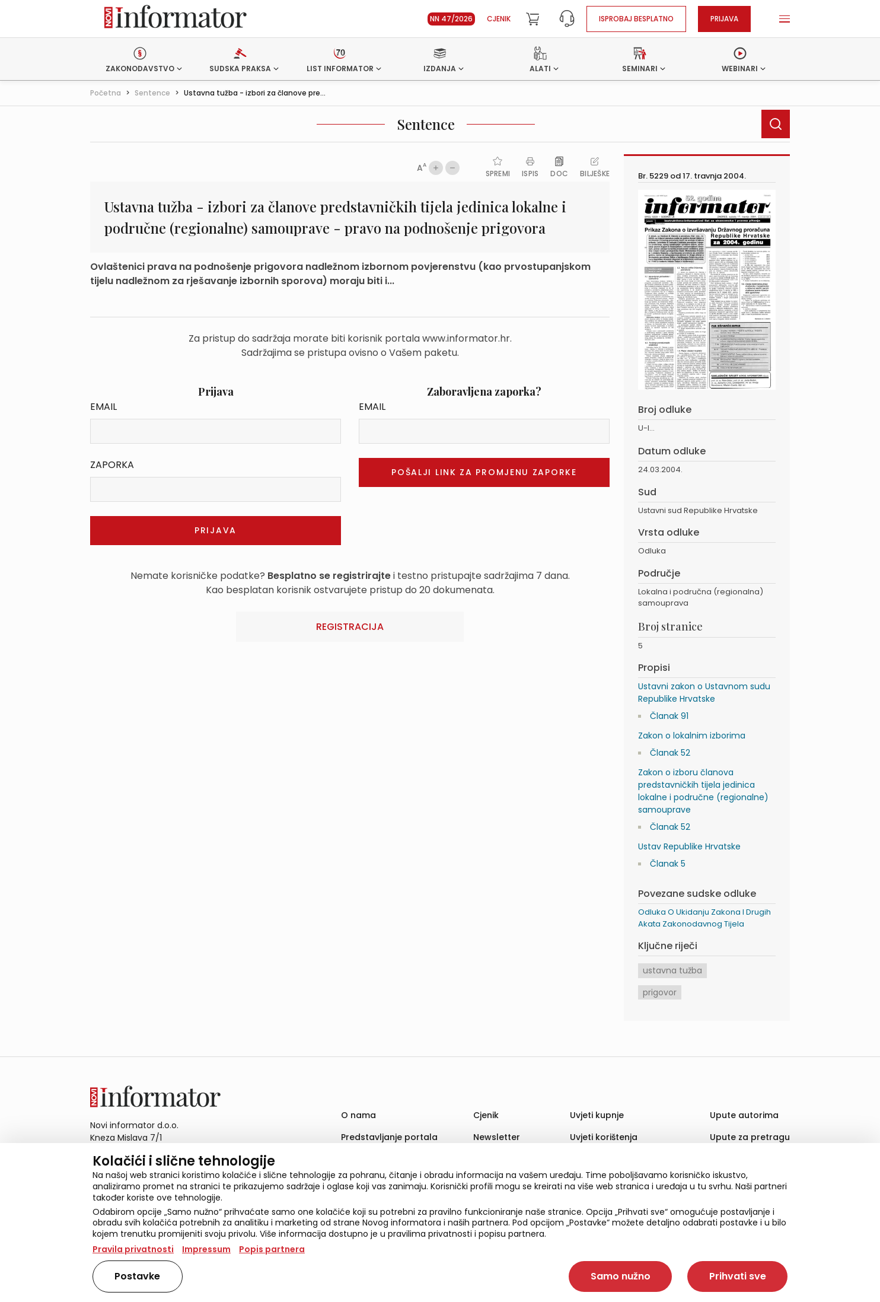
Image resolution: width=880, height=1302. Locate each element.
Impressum (206, 1249)
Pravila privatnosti (133, 1249)
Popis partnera (272, 1249)
